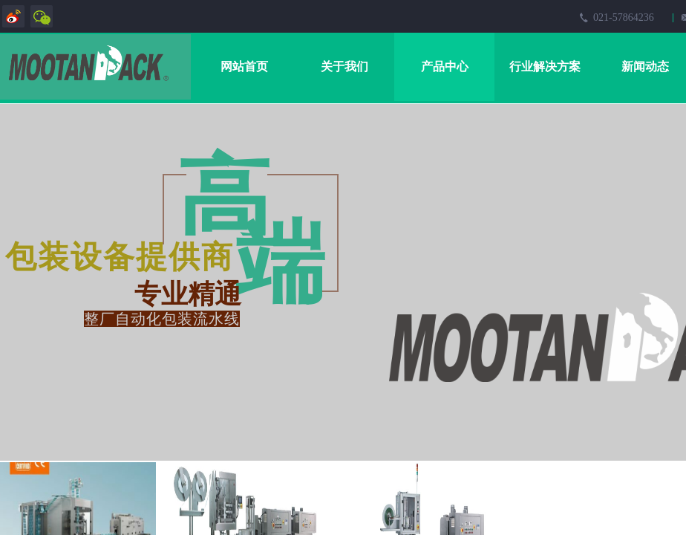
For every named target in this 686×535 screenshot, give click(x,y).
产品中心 (444, 66)
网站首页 (244, 66)
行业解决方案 (545, 66)
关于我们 (344, 66)
